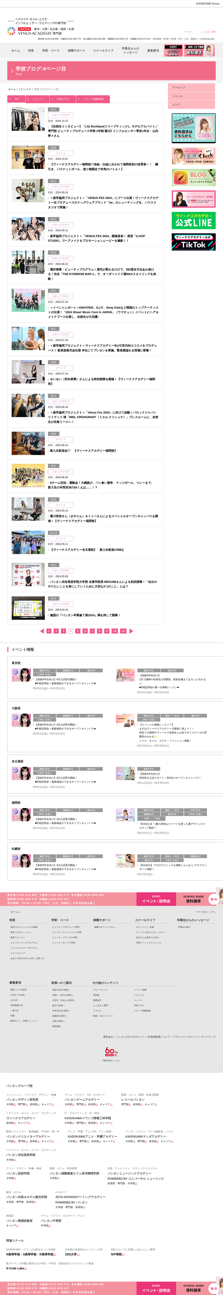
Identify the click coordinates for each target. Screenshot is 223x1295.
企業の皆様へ (208, 13)
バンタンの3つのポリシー (130, 1036)
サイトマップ (208, 1036)
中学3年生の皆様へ (178, 13)
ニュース (37, 98)
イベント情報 (140, 990)
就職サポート (102, 920)
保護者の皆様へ (193, 13)
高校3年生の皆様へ (118, 13)
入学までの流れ (17, 995)
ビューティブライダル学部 (64, 937)
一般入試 (14, 1010)
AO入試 (14, 1000)
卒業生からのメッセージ (193, 920)
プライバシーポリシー (185, 1036)
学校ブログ (63, 98)
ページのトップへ (206, 911)
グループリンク (100, 990)
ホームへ (15, 911)
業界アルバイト (17, 937)
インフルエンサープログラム (24, 948)
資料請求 (196, 899)
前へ (41, 631)
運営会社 (108, 1036)
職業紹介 (97, 1000)
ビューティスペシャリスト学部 (66, 932)
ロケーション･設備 (145, 927)
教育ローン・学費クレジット (24, 1021)
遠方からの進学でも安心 (147, 937)
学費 (12, 1016)
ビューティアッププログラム (24, 943)
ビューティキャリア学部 (63, 943)
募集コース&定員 (18, 989)
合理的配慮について (159, 1036)
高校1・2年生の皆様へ (133, 13)
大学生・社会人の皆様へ (148, 13)
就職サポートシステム (104, 927)
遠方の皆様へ (163, 13)
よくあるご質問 (208, 32)
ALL (16, 97)
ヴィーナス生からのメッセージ (150, 932)
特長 (12, 920)
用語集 (96, 995)
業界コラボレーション (20, 932)
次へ (131, 631)
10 (114, 631)
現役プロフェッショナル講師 (24, 927)
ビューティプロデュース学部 (65, 927)
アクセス (188, 32)
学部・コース (60, 920)
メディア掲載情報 (93, 98)
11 (123, 631)
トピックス (139, 995)
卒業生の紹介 (184, 927)
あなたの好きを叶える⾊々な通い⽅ (27, 958)
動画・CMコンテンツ (103, 1016)
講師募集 (56, 1026)
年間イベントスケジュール (148, 943)
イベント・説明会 (156, 899)
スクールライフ (17, 953)
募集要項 (15, 982)
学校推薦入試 (16, 1005)
